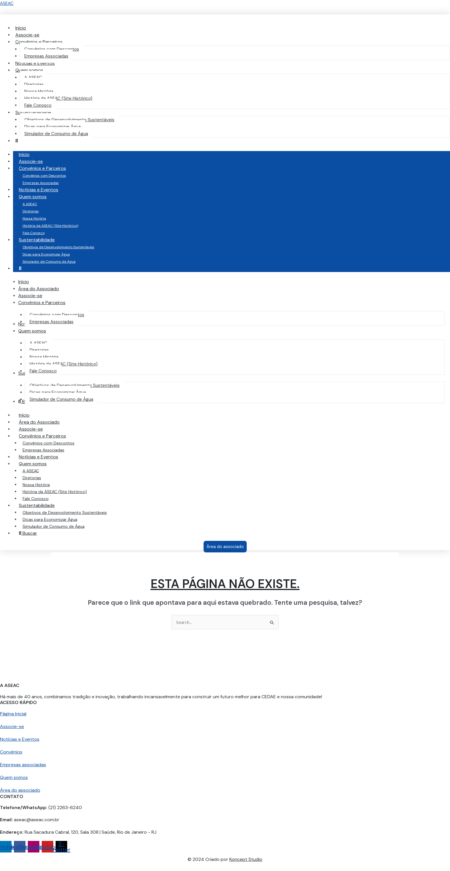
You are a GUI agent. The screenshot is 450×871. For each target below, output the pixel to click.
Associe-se (31, 161)
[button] (39, 41)
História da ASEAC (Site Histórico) (50, 225)
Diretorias (31, 211)
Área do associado (20, 790)
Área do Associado (39, 422)
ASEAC (7, 3)
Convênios (11, 752)
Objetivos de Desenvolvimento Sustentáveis (58, 247)
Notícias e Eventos (38, 190)
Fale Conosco (34, 233)
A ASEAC (30, 204)
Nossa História (34, 218)
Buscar (28, 533)
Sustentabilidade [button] (42, 239)
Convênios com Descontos (44, 175)
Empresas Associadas (41, 183)
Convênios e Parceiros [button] (48, 168)
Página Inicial (13, 714)
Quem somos (14, 777)
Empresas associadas (23, 765)
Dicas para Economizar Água (46, 254)
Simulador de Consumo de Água (49, 261)
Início (24, 154)
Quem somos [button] (38, 196)
